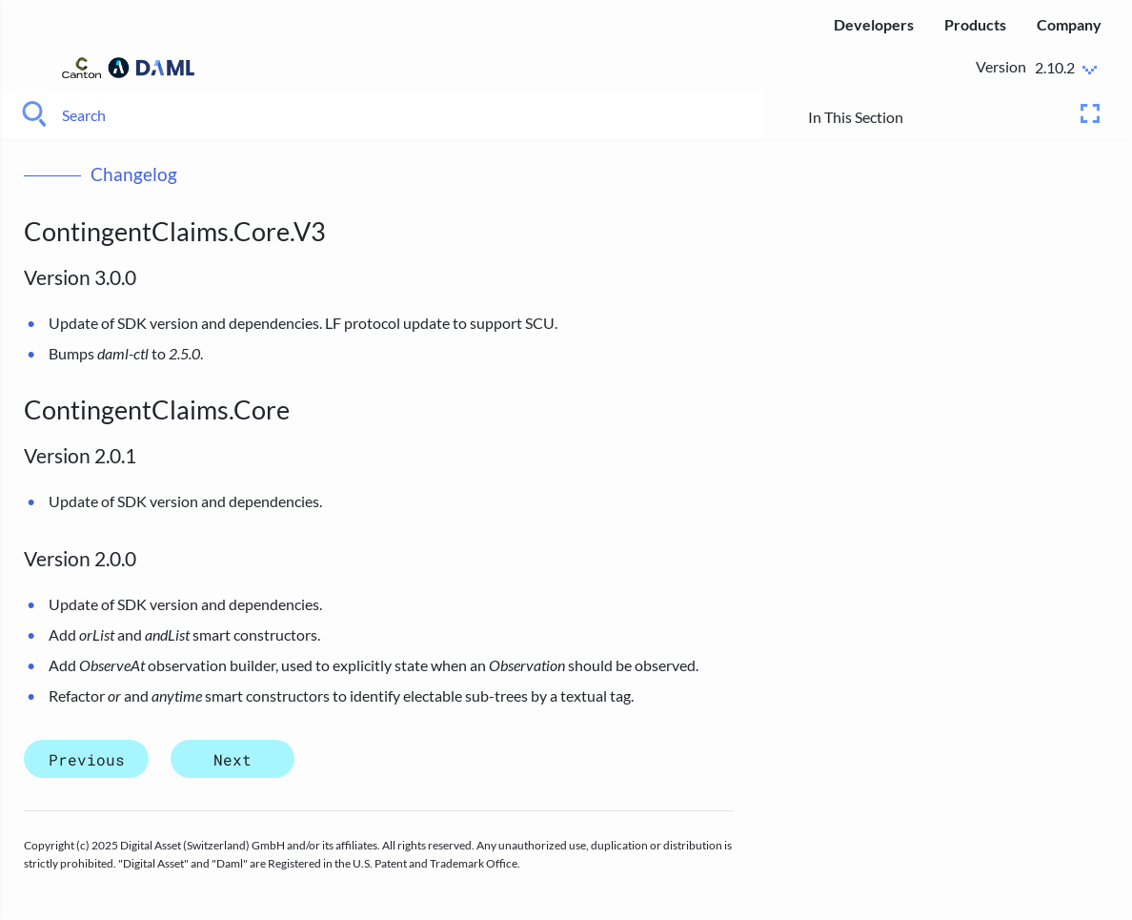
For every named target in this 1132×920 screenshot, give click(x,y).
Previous (87, 758)
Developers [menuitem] (874, 24)
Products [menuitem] (975, 24)
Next (232, 758)
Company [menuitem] (1069, 24)
